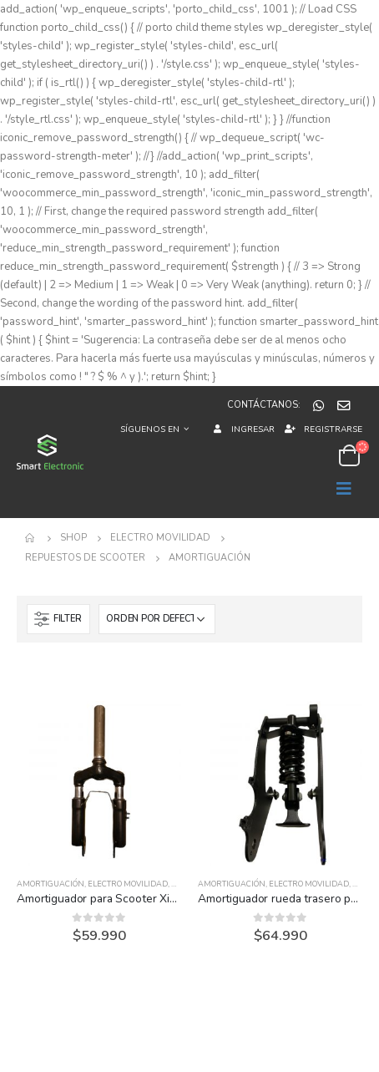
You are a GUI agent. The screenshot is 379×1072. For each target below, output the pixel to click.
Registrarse (322, 429)
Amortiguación (50, 884)
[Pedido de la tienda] (157, 619)
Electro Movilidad (128, 884)
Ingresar (242, 429)
